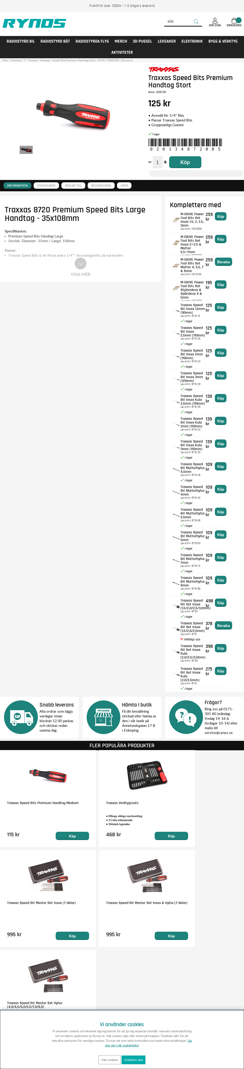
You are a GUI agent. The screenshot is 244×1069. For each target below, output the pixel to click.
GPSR (124, 185)
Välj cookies (109, 1060)
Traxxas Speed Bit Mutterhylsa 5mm (196, 534)
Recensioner (101, 185)
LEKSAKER (167, 41)
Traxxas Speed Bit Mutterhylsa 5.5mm (198, 511)
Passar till (73, 185)
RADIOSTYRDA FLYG (92, 41)
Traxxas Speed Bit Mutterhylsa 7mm (196, 556)
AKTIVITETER (122, 52)
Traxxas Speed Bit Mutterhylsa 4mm (196, 488)
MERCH (121, 41)
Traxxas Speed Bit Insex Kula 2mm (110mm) (196, 422)
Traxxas (32, 60)
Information (17, 185)
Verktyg (45, 60)
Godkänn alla (133, 1060)
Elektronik (192, 41)
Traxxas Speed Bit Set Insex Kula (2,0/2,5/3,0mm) (196, 649)
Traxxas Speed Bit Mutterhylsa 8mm (196, 579)
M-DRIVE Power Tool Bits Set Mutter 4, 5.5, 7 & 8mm (198, 263)
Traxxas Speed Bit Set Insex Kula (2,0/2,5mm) (196, 672)
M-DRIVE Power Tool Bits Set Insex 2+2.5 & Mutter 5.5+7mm (198, 240)
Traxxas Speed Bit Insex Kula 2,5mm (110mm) (196, 399)
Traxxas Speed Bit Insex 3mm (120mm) (198, 375)
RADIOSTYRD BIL (21, 41)
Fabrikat (16, 60)
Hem (5, 60)
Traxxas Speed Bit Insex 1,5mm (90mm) (196, 308)
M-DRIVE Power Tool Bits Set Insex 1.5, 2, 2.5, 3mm (198, 217)
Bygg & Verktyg (223, 41)
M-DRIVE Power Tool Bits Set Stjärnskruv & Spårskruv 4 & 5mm (198, 287)
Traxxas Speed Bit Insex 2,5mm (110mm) (196, 331)
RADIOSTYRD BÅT (55, 41)
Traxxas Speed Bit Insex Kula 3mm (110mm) (196, 445)
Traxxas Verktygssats (105, 803)
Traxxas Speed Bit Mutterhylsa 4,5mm (198, 466)
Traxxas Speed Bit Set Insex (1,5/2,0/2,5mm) (196, 626)
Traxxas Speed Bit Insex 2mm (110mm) (198, 352)
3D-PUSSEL (142, 41)
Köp (58, 836)
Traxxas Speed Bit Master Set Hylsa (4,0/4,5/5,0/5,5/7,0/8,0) (116, 904)
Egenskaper (46, 185)
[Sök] (183, 22)
